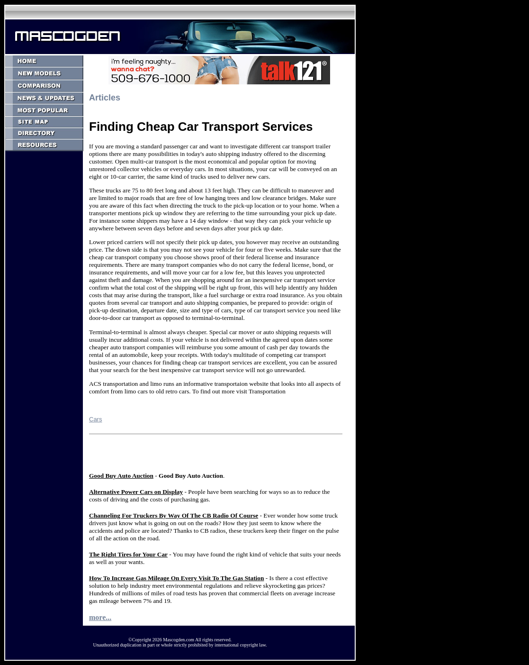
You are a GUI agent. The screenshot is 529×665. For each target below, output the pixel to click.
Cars (95, 419)
